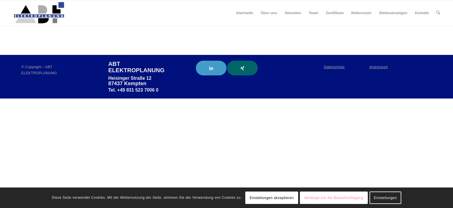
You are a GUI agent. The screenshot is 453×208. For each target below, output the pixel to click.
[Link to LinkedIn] (211, 68)
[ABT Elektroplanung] (39, 13)
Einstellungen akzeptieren (272, 198)
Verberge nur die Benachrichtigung (333, 198)
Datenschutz (334, 67)
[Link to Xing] (242, 68)
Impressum (378, 67)
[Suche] (438, 13)
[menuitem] (244, 13)
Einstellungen (385, 198)
